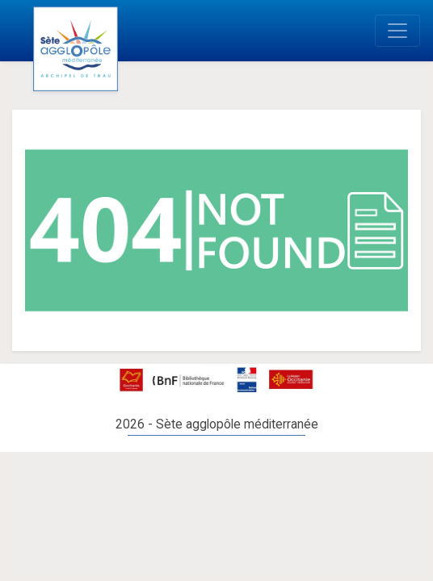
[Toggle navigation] (397, 31)
